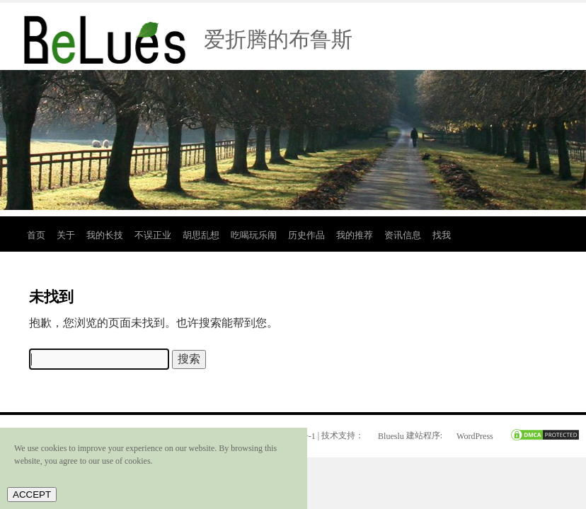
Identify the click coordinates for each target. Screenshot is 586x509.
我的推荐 (354, 235)
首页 (36, 235)
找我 (441, 235)
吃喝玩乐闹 (254, 235)
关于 (66, 235)
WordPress (474, 436)
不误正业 (152, 235)
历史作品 (306, 235)
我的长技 (104, 235)
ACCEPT (32, 494)
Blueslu (391, 436)
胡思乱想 (201, 235)
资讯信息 (402, 235)
